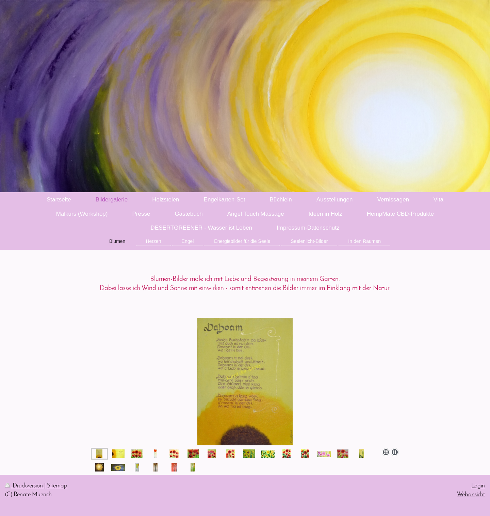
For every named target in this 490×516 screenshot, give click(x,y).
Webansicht (471, 495)
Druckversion (24, 486)
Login (478, 486)
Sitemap (57, 486)
